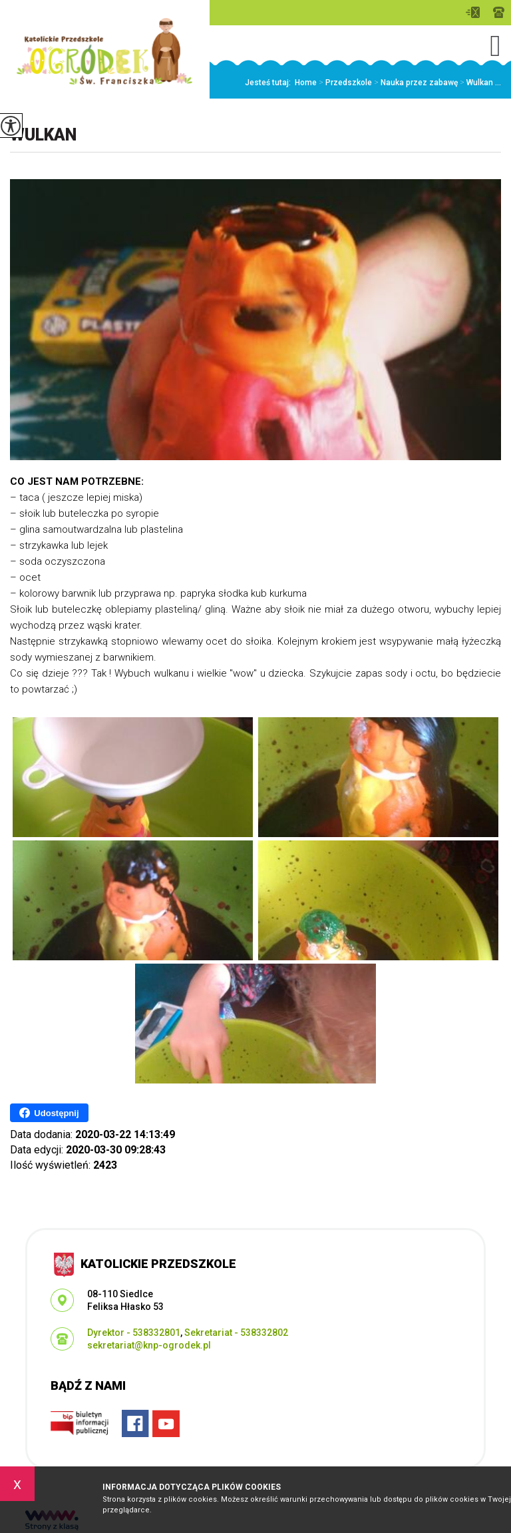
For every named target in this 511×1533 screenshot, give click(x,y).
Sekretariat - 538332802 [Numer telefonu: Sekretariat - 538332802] (236, 1332)
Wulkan (43, 135)
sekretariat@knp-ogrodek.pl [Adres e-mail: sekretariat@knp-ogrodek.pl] (149, 1345)
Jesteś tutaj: (270, 83)
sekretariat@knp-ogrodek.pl (473, 12)
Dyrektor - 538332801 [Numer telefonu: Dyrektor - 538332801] (133, 1332)
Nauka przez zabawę (415, 83)
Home (306, 83)
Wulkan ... (479, 83)
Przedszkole (344, 83)
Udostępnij (49, 1112)
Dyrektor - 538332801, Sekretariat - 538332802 (498, 12)
